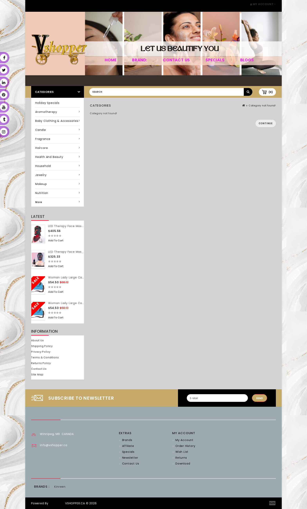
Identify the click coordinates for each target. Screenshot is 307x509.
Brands (127, 440)
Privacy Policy (41, 352)
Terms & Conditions (45, 357)
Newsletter (130, 458)
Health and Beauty (49, 157)
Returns (181, 458)
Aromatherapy (46, 112)
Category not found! (262, 105)
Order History (185, 446)
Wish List (181, 452)
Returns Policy (41, 363)
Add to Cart (55, 240)
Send (259, 398)
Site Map (37, 374)
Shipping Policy (42, 346)
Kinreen (60, 487)
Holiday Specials (47, 103)
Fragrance (43, 139)
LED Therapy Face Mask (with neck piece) (79, 226)
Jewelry (41, 175)
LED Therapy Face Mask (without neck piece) (82, 252)
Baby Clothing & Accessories (57, 121)
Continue (266, 123)
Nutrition (41, 193)
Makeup (41, 184)
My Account (184, 440)
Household (43, 166)
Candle (40, 130)
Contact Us (176, 60)
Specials (215, 60)
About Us (37, 340)
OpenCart (56, 503)
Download (182, 464)
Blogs (247, 60)
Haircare (41, 148)
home (110, 60)
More (38, 202)
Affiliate (128, 446)
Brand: (139, 60)
